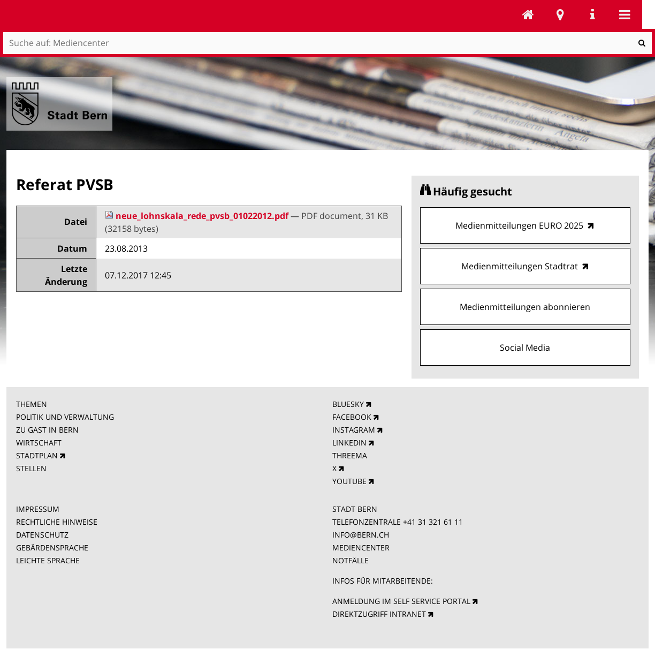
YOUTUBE (349, 481)
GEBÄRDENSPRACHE (52, 547)
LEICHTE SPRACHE (48, 560)
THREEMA (349, 455)
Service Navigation (592, 14)
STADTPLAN (37, 455)
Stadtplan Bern (560, 14)
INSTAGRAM (353, 430)
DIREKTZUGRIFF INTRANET (379, 614)
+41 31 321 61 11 (433, 522)
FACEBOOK (351, 417)
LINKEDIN (349, 442)
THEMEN (31, 404)
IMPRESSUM (37, 509)
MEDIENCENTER (361, 547)
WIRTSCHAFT (39, 442)
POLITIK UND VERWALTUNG (65, 417)
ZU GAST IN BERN (47, 430)
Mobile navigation (624, 14)
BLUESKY (348, 404)
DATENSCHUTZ (42, 535)
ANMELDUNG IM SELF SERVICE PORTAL (401, 601)
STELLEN (31, 468)
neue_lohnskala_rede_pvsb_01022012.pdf (198, 216)
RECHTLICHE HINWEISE (56, 522)
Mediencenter (528, 14)
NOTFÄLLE (350, 560)
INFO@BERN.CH (360, 535)
